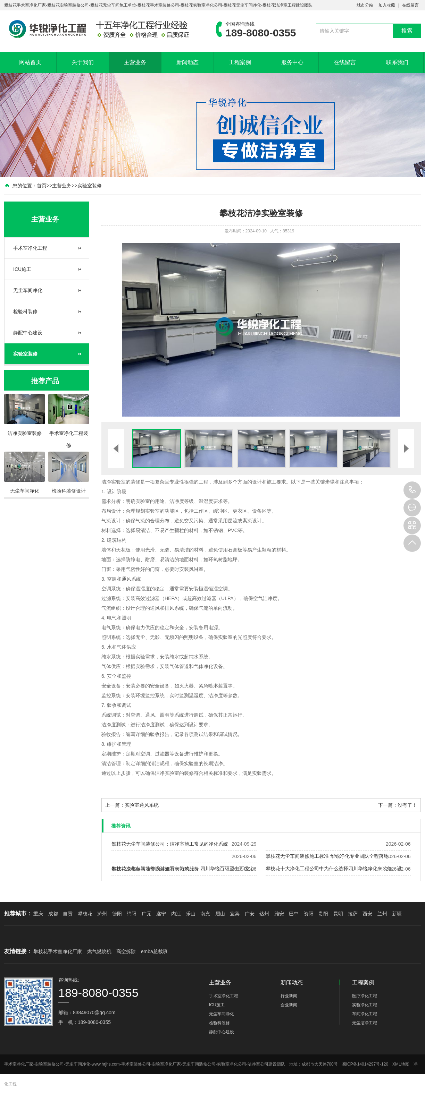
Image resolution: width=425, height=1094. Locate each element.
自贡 (68, 913)
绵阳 (131, 913)
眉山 (220, 913)
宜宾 (235, 913)
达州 (264, 913)
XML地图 (400, 1064)
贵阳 (323, 913)
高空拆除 (126, 951)
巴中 (294, 913)
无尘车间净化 (27, 290)
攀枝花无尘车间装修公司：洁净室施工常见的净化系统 (169, 844)
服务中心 (292, 62)
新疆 (397, 913)
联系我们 (397, 62)
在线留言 (410, 5)
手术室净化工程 (30, 248)
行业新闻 (289, 995)
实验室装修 (89, 185)
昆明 (338, 913)
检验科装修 (25, 311)
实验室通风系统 (142, 805)
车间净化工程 (364, 1013)
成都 (53, 913)
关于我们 (83, 62)
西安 (367, 913)
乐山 (190, 913)
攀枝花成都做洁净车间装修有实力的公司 (155, 869)
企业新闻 (289, 1004)
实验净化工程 (364, 1004)
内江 (176, 913)
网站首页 (30, 62)
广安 (250, 913)
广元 (146, 913)
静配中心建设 (27, 332)
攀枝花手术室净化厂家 (57, 951)
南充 (205, 913)
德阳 (117, 913)
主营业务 (135, 62)
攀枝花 (85, 913)
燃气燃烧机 (99, 951)
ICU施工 (22, 269)
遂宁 (161, 913)
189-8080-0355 (412, 490)
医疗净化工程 (364, 995)
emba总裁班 (154, 951)
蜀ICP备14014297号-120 (365, 1064)
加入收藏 (386, 5)
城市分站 (365, 5)
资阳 (309, 913)
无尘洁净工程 (364, 1022)
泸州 (102, 913)
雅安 (279, 913)
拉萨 (353, 913)
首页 (42, 185)
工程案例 (240, 62)
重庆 (38, 913)
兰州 (382, 913)
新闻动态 (187, 62)
